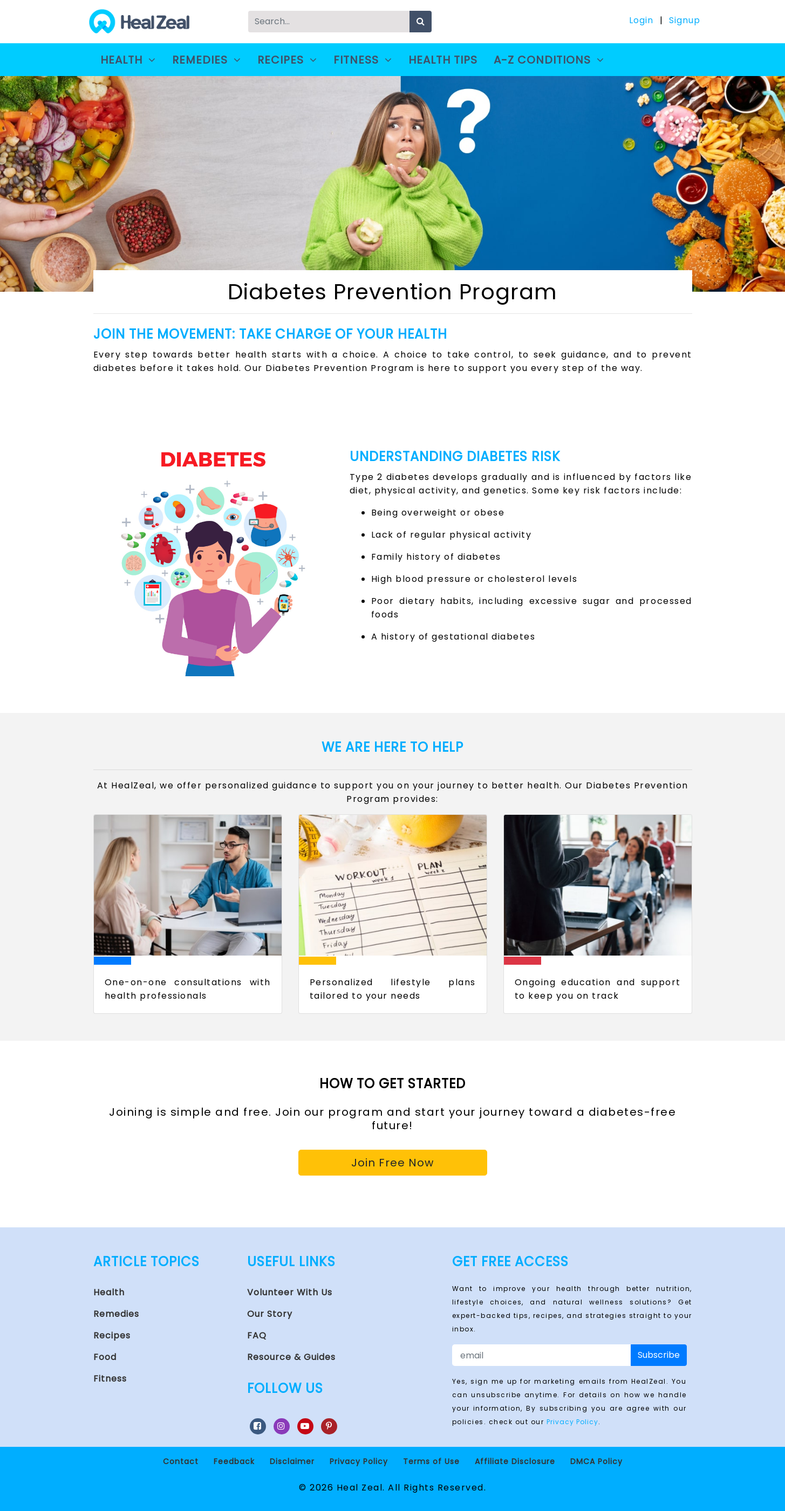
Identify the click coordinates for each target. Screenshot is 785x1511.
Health (128, 59)
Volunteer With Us (289, 1292)
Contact (181, 1461)
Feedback (234, 1461)
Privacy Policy (572, 1421)
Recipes (287, 59)
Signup (684, 20)
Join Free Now (392, 1162)
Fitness (362, 59)
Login (641, 20)
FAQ (257, 1335)
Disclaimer (292, 1461)
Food (105, 1357)
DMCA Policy (596, 1461)
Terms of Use (431, 1461)
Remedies (206, 59)
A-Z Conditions (550, 59)
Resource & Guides (291, 1357)
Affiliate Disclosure (515, 1461)
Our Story (269, 1314)
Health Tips (442, 59)
